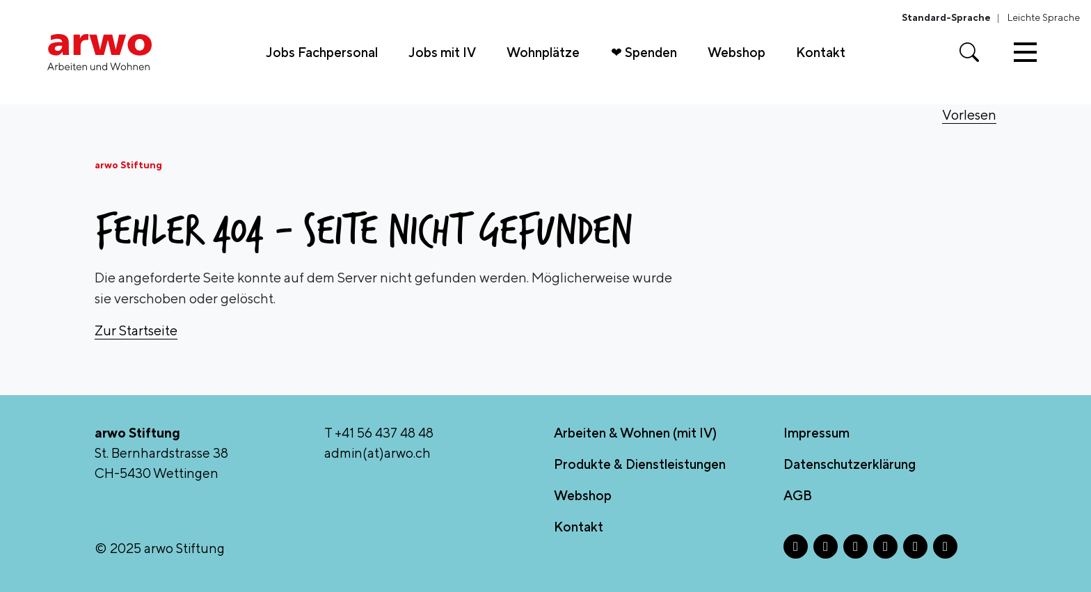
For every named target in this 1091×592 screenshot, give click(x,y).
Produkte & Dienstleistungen (640, 464)
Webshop (736, 52)
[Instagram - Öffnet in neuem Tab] (825, 546)
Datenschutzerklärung (849, 464)
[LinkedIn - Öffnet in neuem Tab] (885, 546)
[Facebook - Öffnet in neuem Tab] (795, 546)
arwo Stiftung (128, 164)
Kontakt (820, 52)
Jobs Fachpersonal (322, 52)
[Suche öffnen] (969, 52)
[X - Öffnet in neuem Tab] (855, 546)
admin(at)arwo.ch (377, 453)
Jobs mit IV (442, 52)
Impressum (816, 432)
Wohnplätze (543, 52)
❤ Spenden (644, 52)
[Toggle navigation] (1025, 52)
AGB (797, 495)
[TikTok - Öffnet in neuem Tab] (915, 546)
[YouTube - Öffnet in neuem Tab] (945, 546)
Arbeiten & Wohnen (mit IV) (635, 432)
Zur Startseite (136, 330)
